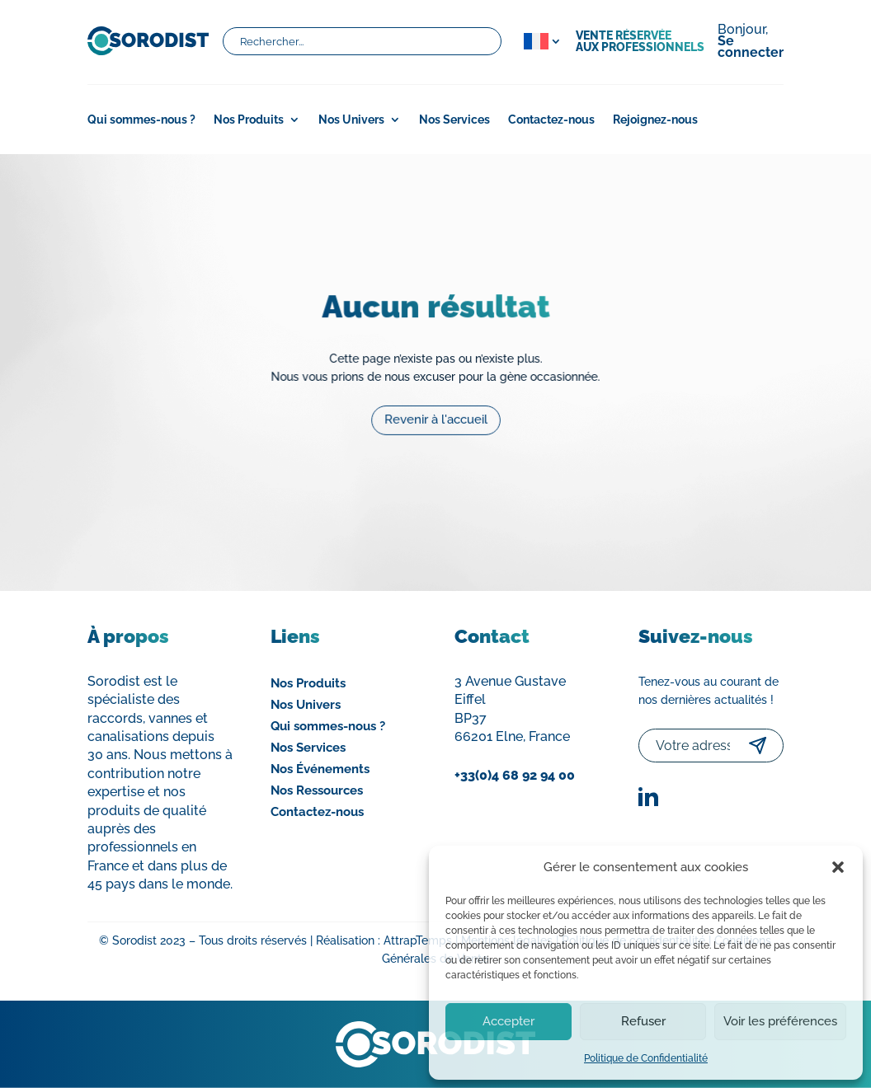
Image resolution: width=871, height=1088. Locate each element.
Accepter (508, 1021)
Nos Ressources (317, 790)
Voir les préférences (780, 1021)
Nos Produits (249, 120)
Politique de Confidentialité (646, 1058)
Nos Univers (351, 120)
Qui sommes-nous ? (141, 120)
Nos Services (454, 120)
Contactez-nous (551, 120)
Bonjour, (751, 42)
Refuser (643, 1021)
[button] (838, 867)
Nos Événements (320, 769)
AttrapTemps (418, 940)
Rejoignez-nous (655, 120)
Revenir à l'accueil (435, 414)
